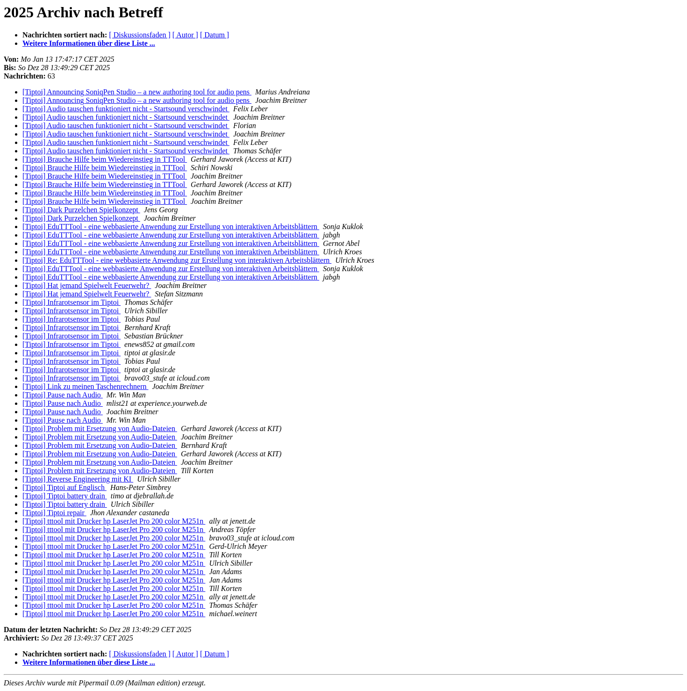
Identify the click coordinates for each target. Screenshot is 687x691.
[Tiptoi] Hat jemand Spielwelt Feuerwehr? (86, 285)
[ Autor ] (185, 35)
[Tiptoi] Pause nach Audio (62, 395)
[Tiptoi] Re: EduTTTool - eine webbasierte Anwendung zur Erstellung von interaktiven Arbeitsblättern (176, 260)
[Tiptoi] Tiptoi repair (54, 513)
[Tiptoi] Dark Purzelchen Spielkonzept (81, 210)
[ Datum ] (214, 35)
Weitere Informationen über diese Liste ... (88, 43)
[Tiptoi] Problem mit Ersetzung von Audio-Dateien (99, 428)
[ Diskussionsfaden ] (140, 35)
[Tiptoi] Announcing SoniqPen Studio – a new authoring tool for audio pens (136, 92)
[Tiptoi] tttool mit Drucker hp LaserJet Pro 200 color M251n (113, 521)
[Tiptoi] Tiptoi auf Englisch (64, 487)
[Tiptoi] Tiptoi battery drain (64, 496)
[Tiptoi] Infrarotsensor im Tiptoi (71, 302)
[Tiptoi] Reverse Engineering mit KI (77, 479)
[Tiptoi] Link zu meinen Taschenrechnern (85, 386)
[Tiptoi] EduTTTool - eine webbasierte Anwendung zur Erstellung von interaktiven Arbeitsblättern (170, 226)
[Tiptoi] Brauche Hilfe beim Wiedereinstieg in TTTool (104, 159)
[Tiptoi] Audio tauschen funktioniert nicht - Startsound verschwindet (125, 109)
